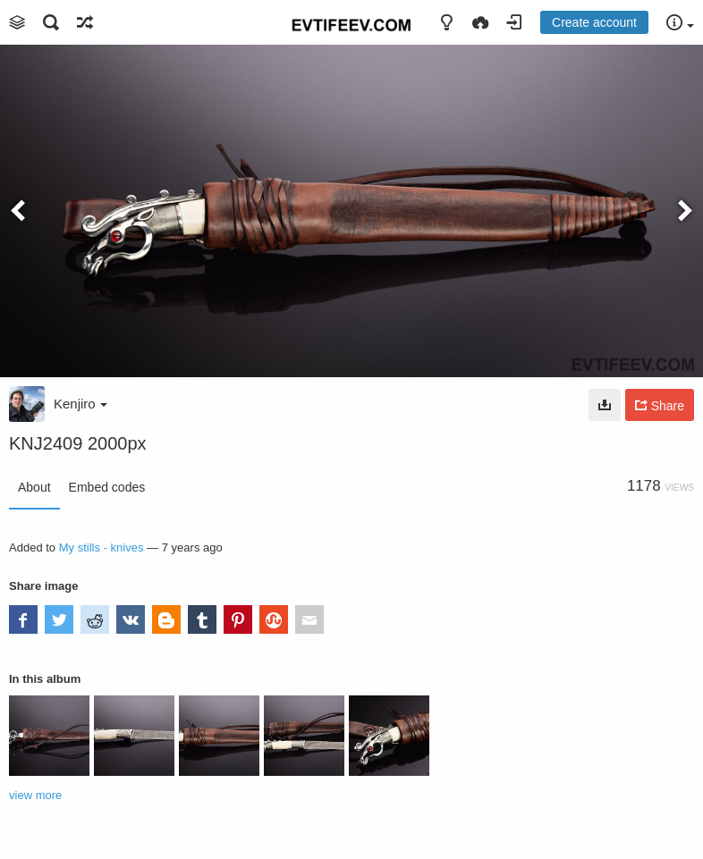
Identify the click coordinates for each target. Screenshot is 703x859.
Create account (594, 22)
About (34, 487)
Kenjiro (80, 403)
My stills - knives (101, 547)
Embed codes (107, 487)
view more (35, 795)
